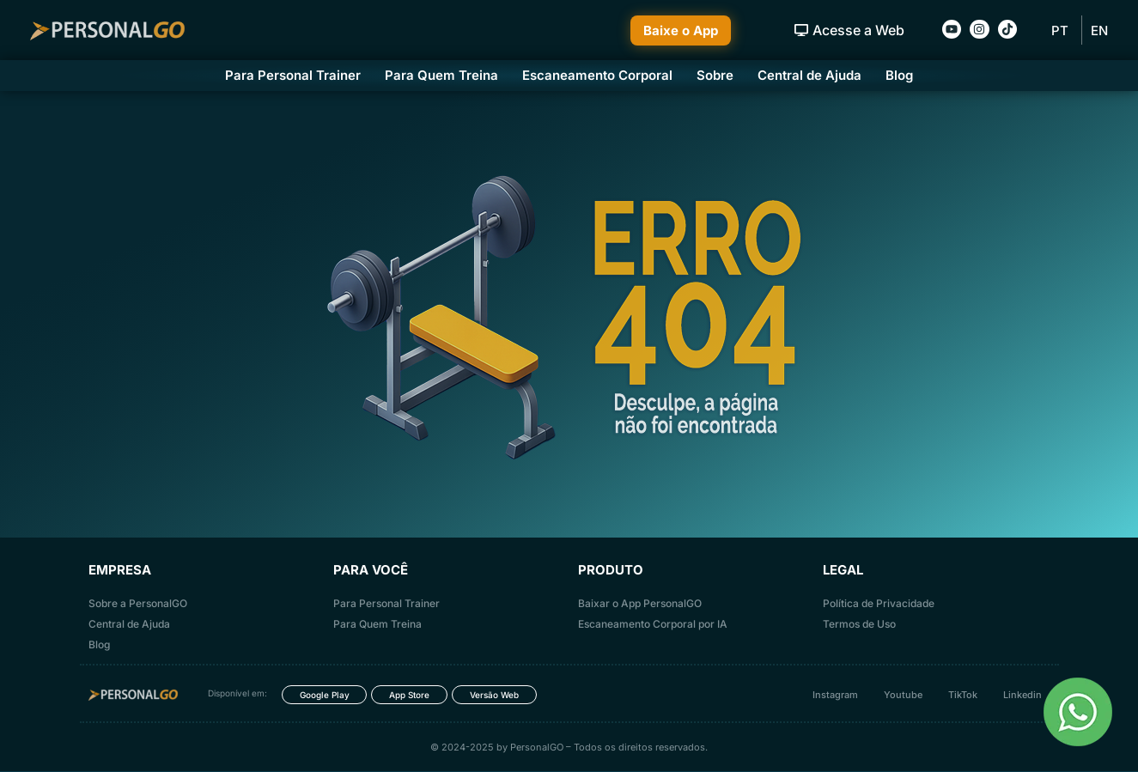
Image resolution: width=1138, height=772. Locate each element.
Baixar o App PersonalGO (640, 603)
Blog (899, 75)
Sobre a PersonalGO (137, 603)
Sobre (715, 75)
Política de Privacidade (878, 603)
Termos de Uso (859, 623)
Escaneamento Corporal (597, 75)
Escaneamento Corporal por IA (652, 623)
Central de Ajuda (809, 75)
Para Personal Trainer (293, 75)
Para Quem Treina (441, 75)
